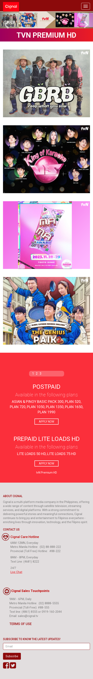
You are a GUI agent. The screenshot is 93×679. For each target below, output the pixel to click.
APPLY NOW (46, 421)
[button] (7, 19)
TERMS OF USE (17, 624)
